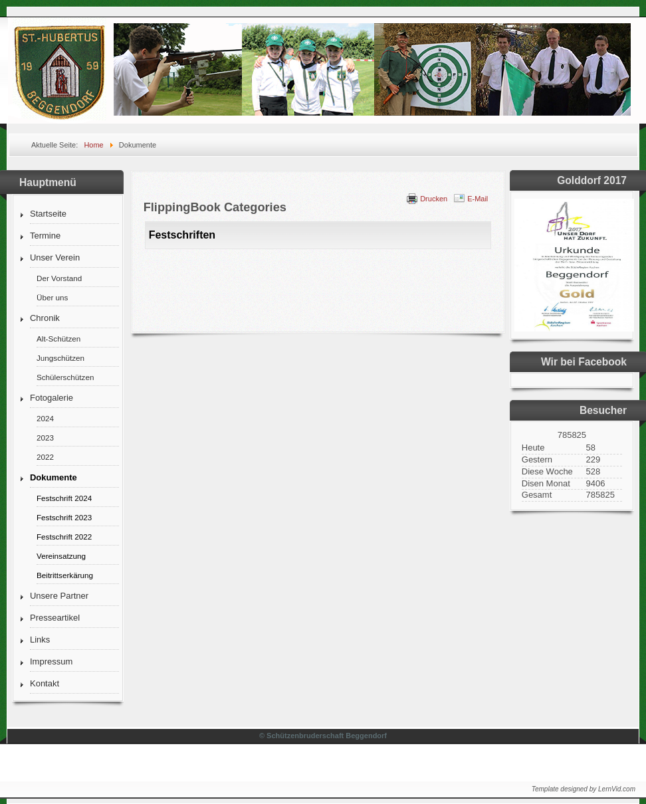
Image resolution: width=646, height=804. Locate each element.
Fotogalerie (51, 398)
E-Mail (477, 199)
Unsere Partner (59, 596)
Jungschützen (60, 357)
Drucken (433, 199)
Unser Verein (55, 257)
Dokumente (53, 477)
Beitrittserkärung (65, 575)
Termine (45, 236)
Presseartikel (55, 618)
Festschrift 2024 (64, 498)
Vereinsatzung (61, 556)
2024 (45, 418)
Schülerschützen (65, 377)
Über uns (52, 297)
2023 (45, 437)
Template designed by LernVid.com (583, 789)
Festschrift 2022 (64, 536)
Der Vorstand (59, 278)
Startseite (48, 214)
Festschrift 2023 (64, 517)
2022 (45, 456)
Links (40, 640)
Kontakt (44, 683)
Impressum (51, 661)
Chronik (45, 318)
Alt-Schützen (58, 338)
